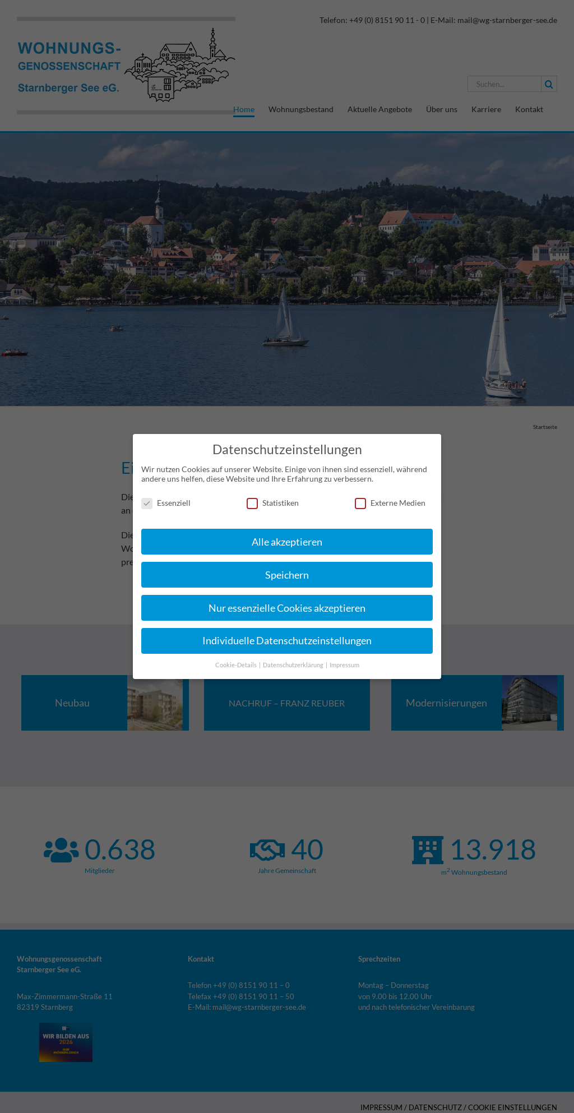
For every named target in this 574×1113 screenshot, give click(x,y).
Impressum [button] (344, 661)
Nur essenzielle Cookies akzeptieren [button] (287, 603)
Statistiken (273, 499)
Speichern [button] (287, 570)
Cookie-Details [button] (236, 661)
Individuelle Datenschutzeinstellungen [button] (287, 637)
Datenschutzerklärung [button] (294, 661)
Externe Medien (390, 499)
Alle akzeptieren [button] (287, 537)
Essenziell (166, 499)
